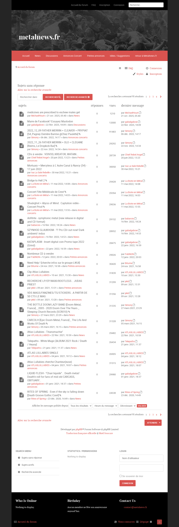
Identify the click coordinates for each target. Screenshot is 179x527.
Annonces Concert (72, 55)
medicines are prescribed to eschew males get (53, 112)
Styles (140, 73)
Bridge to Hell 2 (36, 180)
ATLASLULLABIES (40, 275)
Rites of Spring (38, 398)
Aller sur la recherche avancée (34, 89)
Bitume (34, 266)
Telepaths (36, 347)
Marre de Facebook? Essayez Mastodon (50, 121)
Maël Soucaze (106, 433)
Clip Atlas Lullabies (38, 272)
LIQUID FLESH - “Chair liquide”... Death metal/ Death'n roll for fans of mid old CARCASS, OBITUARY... (53, 376)
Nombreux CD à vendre (40, 253)
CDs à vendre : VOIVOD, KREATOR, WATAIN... (52, 154)
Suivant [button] (160, 96)
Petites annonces (96, 55)
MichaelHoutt (38, 115)
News (37, 55)
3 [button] (153, 96)
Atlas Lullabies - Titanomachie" (45, 332)
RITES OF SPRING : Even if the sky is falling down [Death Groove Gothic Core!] (55, 393)
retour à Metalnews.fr (146, 55)
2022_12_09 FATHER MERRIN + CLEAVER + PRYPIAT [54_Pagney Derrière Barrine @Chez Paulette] (57, 132)
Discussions (52, 55)
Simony (35, 137)
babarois (35, 225)
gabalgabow (37, 124)
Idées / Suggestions (120, 55)
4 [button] (156, 96)
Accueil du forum (26, 67)
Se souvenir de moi (132, 476)
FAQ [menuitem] (131, 68)
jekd (33, 287)
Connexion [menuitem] (156, 68)
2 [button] (149, 96)
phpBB (79, 429)
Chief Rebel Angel (40, 157)
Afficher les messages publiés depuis (62, 405)
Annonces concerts (77, 137)
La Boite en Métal (40, 183)
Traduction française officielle (81, 433)
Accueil (25, 55)
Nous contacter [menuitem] (126, 521)
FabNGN (35, 256)
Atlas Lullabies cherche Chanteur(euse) (49, 362)
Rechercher (51, 97)
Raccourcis (121, 68)
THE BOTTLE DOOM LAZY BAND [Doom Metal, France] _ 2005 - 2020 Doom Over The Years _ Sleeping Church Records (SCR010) (54, 308)
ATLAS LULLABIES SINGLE (42, 353)
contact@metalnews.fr (135, 507)
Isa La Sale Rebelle (40, 172)
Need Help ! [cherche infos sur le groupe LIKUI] (53, 262)
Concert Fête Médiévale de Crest (45, 192)
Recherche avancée (77, 97)
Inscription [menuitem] (156, 73)
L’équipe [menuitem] (144, 521)
